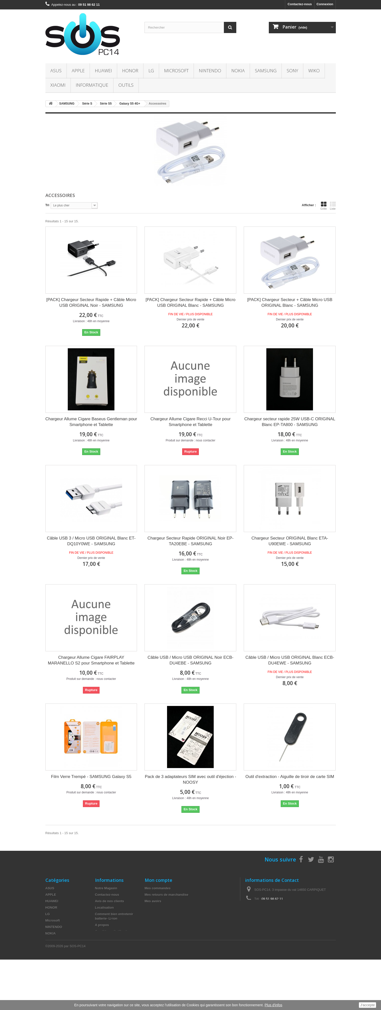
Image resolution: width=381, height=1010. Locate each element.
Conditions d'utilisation (113, 931)
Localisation (104, 907)
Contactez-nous (300, 4)
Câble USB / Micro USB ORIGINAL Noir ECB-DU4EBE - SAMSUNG (190, 660)
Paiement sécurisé (109, 944)
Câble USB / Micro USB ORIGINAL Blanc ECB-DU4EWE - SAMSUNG (289, 660)
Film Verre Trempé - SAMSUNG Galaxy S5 (91, 776)
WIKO (314, 71)
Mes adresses (155, 907)
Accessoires (55, 978)
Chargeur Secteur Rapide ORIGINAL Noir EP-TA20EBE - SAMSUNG (190, 541)
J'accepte (367, 1005)
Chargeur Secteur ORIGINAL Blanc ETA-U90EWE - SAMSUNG (289, 541)
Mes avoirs (153, 901)
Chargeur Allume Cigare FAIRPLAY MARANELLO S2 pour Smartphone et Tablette (91, 660)
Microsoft (176, 71)
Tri (47, 205)
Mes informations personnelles (168, 914)
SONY (292, 71)
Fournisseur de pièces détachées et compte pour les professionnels (115, 968)
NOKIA (238, 71)
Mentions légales (108, 938)
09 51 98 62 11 (272, 899)
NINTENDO (210, 71)
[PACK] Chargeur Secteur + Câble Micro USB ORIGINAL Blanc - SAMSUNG (289, 302)
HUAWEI (103, 71)
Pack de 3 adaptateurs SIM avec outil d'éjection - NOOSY (190, 779)
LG (151, 71)
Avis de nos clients (109, 901)
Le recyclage (105, 957)
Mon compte (158, 880)
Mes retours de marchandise (166, 894)
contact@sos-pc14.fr (281, 908)
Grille (323, 205)
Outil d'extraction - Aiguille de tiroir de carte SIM (289, 776)
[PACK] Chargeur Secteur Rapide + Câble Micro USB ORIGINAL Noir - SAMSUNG (91, 302)
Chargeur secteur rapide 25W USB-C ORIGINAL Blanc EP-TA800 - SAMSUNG (289, 422)
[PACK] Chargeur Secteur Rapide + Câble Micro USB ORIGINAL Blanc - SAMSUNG (190, 302)
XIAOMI (58, 85)
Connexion (324, 4)
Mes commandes (158, 888)
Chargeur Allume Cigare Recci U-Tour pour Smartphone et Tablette (190, 422)
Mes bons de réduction (162, 920)
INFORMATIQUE (92, 85)
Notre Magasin (106, 888)
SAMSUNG (266, 71)
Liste (333, 205)
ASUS (56, 71)
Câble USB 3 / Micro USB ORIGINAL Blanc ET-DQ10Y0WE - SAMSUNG (91, 541)
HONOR (130, 71)
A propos (102, 925)
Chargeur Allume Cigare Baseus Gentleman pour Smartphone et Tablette (91, 422)
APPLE (78, 71)
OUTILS (126, 85)
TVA (98, 951)
